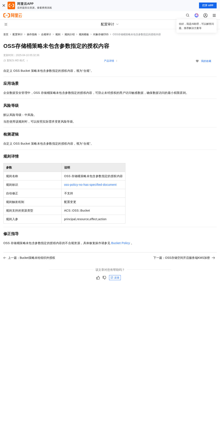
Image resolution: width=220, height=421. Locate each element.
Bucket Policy (120, 243)
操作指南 (32, 34)
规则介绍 (70, 34)
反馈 (115, 277)
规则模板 (84, 34)
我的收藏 (206, 61)
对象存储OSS (100, 34)
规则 (57, 34)
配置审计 (18, 34)
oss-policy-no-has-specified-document (90, 184)
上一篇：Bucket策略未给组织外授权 (29, 257)
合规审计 (46, 34)
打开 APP (207, 5)
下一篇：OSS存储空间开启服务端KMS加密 (184, 257)
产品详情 (109, 60)
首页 (5, 34)
